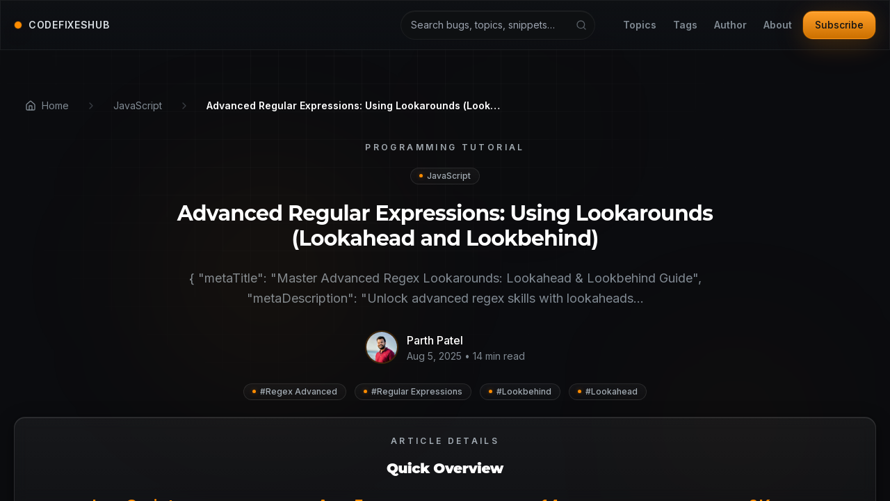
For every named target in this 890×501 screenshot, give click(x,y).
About (777, 25)
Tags (685, 25)
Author (730, 25)
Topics (639, 25)
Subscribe (839, 25)
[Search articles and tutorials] (497, 25)
